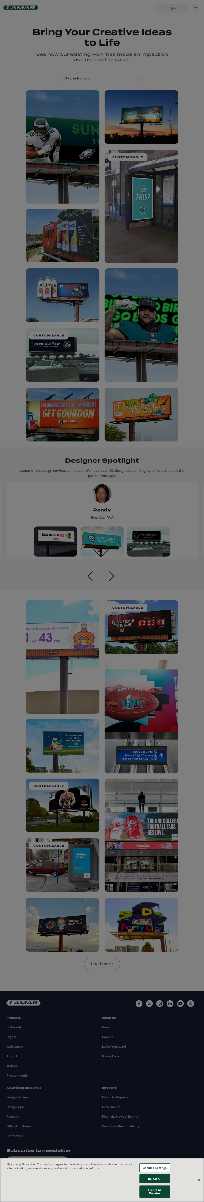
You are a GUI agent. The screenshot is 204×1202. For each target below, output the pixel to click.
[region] (102, 1180)
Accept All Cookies (155, 1191)
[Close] (199, 1180)
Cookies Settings (155, 1168)
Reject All (154, 1179)
